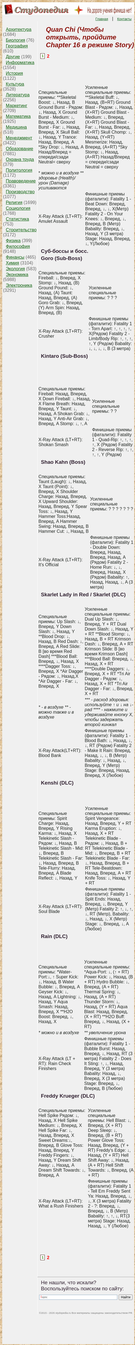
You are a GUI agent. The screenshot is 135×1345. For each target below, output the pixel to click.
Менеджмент (19, 138)
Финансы (15, 257)
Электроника (19, 285)
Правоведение (21, 181)
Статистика (17, 219)
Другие (13, 56)
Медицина (16, 127)
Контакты (124, 19)
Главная (102, 19)
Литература (18, 94)
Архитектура (18, 29)
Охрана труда (20, 159)
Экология (15, 268)
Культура (15, 84)
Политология (19, 170)
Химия (12, 263)
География (17, 46)
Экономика (17, 274)
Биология (15, 40)
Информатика (20, 62)
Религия (14, 202)
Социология (18, 208)
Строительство (21, 229)
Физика (13, 240)
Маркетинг (16, 105)
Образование (19, 148)
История (14, 73)
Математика (18, 116)
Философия (18, 246)
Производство (20, 191)
